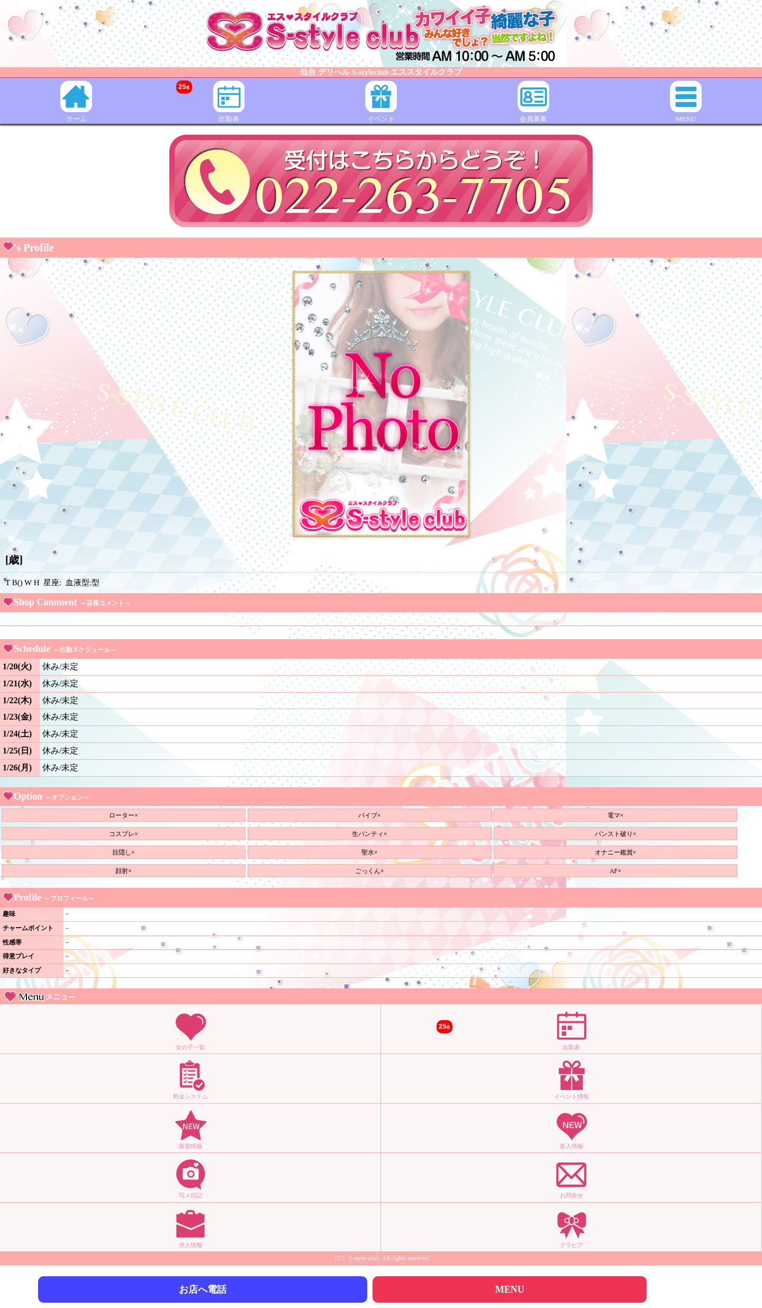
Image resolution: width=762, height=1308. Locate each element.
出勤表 (210, 101)
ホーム (76, 101)
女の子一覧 (190, 1030)
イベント (381, 101)
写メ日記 (190, 1178)
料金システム (190, 1079)
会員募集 (533, 101)
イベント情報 (571, 1079)
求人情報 (190, 1228)
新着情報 (190, 1129)
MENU (686, 101)
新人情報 (571, 1129)
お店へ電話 (202, 1289)
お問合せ (571, 1178)
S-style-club (363, 1258)
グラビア (571, 1228)
